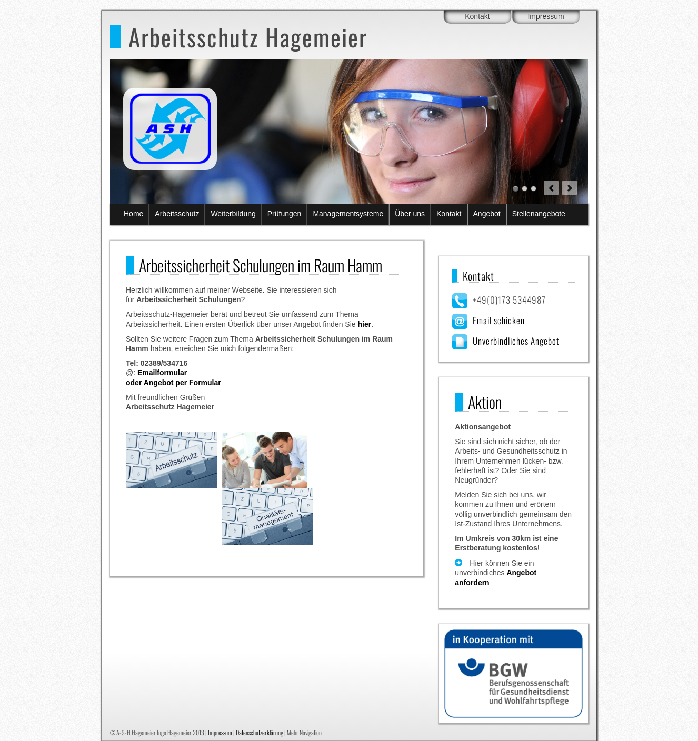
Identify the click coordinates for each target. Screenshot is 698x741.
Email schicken (499, 320)
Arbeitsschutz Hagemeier (247, 36)
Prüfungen (284, 213)
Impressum (545, 16)
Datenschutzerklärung (259, 732)
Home (133, 213)
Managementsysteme (348, 213)
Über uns (410, 213)
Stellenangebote (538, 213)
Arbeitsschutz (177, 213)
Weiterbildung (233, 213)
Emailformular (162, 372)
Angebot (487, 213)
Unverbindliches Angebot (516, 340)
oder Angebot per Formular (173, 382)
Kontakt (477, 16)
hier (364, 324)
